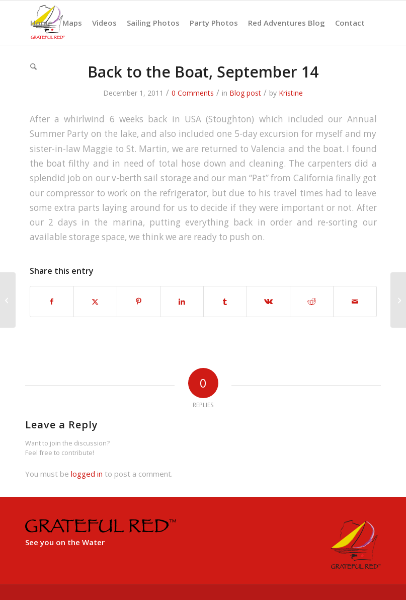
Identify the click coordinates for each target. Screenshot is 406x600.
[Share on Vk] (268, 301)
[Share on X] (95, 301)
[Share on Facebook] (51, 301)
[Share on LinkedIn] (181, 301)
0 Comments (193, 93)
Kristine (291, 93)
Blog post (245, 93)
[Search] (33, 67)
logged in (87, 474)
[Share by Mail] (355, 301)
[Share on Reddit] (311, 301)
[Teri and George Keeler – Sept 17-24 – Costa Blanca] (398, 300)
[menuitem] (41, 23)
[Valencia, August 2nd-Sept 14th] (8, 300)
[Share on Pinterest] (138, 301)
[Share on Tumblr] (225, 301)
